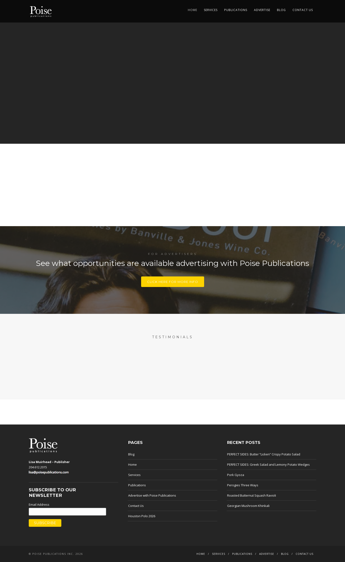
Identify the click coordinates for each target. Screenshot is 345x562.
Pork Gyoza (235, 475)
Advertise (262, 10)
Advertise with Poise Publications (152, 495)
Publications (235, 10)
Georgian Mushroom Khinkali (248, 506)
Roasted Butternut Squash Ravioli (251, 495)
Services (211, 10)
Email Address (39, 504)
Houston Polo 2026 (141, 516)
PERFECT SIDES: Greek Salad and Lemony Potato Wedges (268, 464)
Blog (281, 10)
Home (192, 10)
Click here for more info (172, 282)
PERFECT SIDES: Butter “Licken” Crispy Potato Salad (263, 454)
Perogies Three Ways (242, 485)
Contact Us (303, 10)
